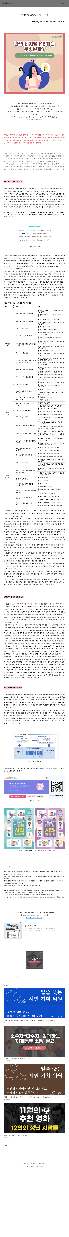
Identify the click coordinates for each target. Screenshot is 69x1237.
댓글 (6, 1146)
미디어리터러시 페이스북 (28, 1163)
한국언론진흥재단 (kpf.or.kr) (34, 918)
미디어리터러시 (7, 3)
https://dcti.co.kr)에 (46, 768)
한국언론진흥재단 (42, 1163)
